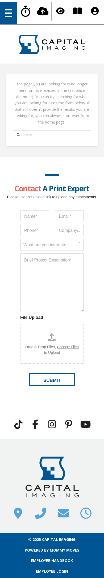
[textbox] (50, 245)
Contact (27, 188)
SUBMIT (52, 380)
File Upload (31, 317)
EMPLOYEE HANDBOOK (52, 560)
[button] (8, 13)
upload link (42, 197)
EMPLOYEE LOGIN (52, 571)
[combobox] (52, 242)
